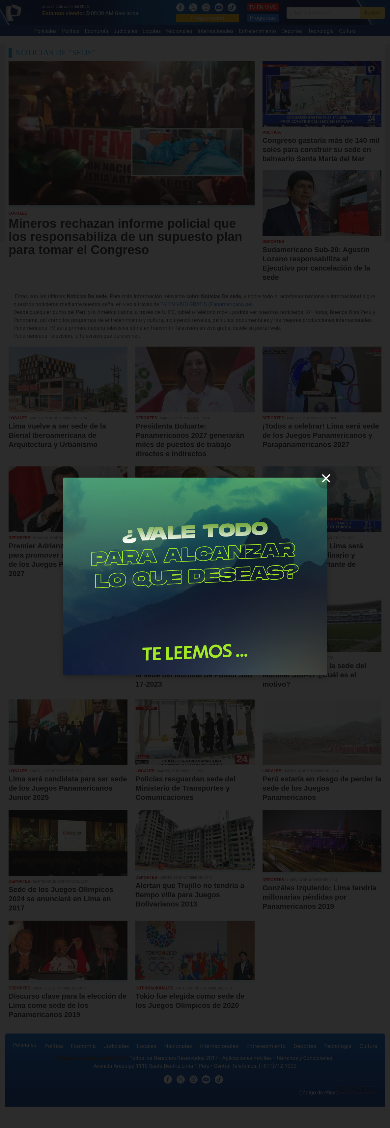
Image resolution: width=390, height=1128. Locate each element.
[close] (326, 478)
